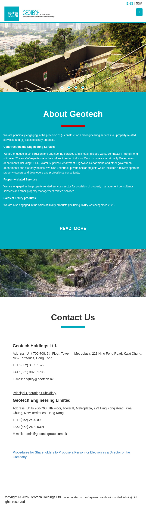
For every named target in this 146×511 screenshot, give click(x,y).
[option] (73, 57)
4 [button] (83, 88)
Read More (73, 228)
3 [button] (76, 88)
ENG (129, 3)
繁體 (139, 3)
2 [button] (69, 88)
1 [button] (62, 88)
